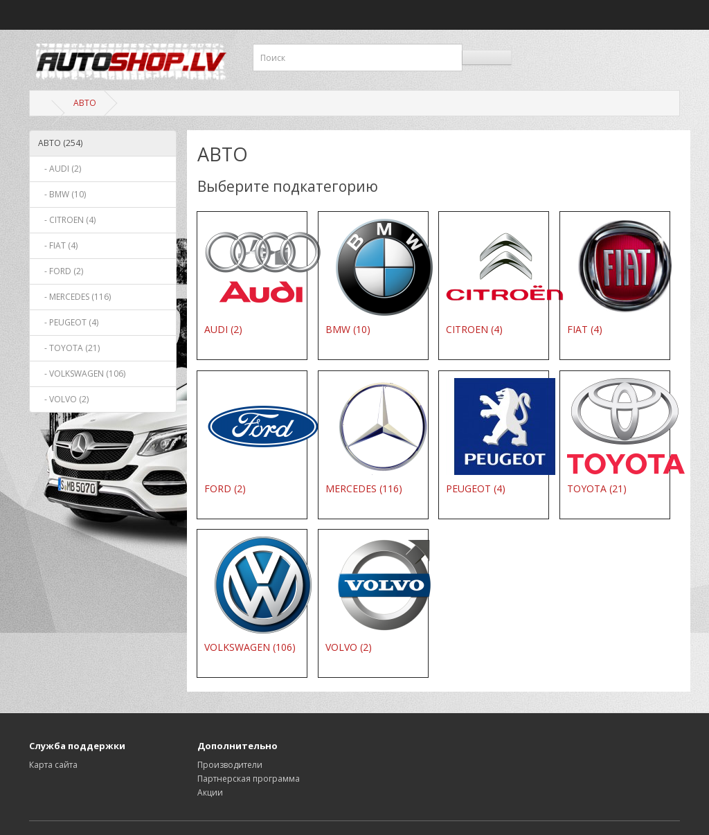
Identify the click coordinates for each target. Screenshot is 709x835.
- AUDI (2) (59, 168)
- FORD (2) (60, 271)
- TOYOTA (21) (69, 348)
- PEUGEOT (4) (68, 322)
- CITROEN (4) (67, 220)
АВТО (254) (60, 143)
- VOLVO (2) (63, 399)
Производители (229, 765)
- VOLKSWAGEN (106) (81, 373)
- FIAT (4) (58, 245)
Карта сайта (53, 765)
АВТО (84, 103)
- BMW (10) (62, 194)
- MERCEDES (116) (74, 297)
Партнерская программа (248, 778)
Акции (210, 792)
